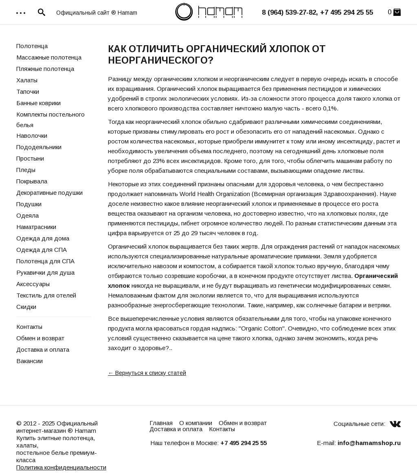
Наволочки (31, 135)
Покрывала (31, 181)
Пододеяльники (38, 146)
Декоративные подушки (49, 192)
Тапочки (27, 91)
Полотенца (32, 45)
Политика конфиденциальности (61, 467)
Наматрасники (36, 226)
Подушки (29, 204)
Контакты (29, 326)
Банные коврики (38, 102)
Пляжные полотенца (45, 68)
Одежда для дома (42, 238)
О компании (195, 423)
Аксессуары (33, 283)
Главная (161, 423)
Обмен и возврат (40, 338)
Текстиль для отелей (46, 295)
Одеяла (27, 215)
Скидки (26, 306)
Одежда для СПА (41, 249)
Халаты (26, 80)
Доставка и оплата (42, 349)
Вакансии (29, 360)
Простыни (30, 158)
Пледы (25, 169)
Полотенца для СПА (45, 261)
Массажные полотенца (48, 57)
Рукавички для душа (45, 272)
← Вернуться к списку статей (147, 373)
